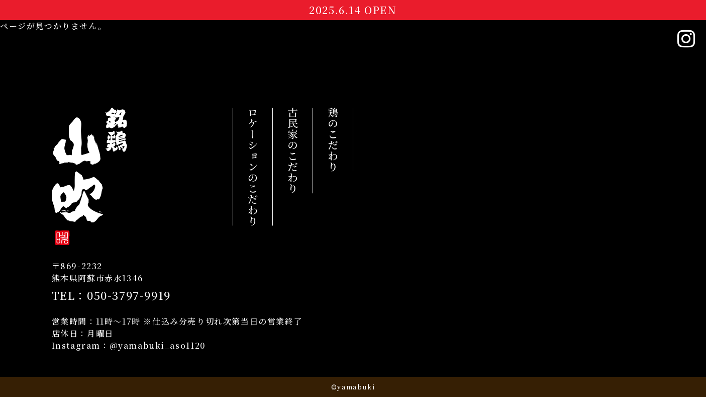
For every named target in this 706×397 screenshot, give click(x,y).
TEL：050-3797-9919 (111, 295)
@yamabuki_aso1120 (158, 345)
